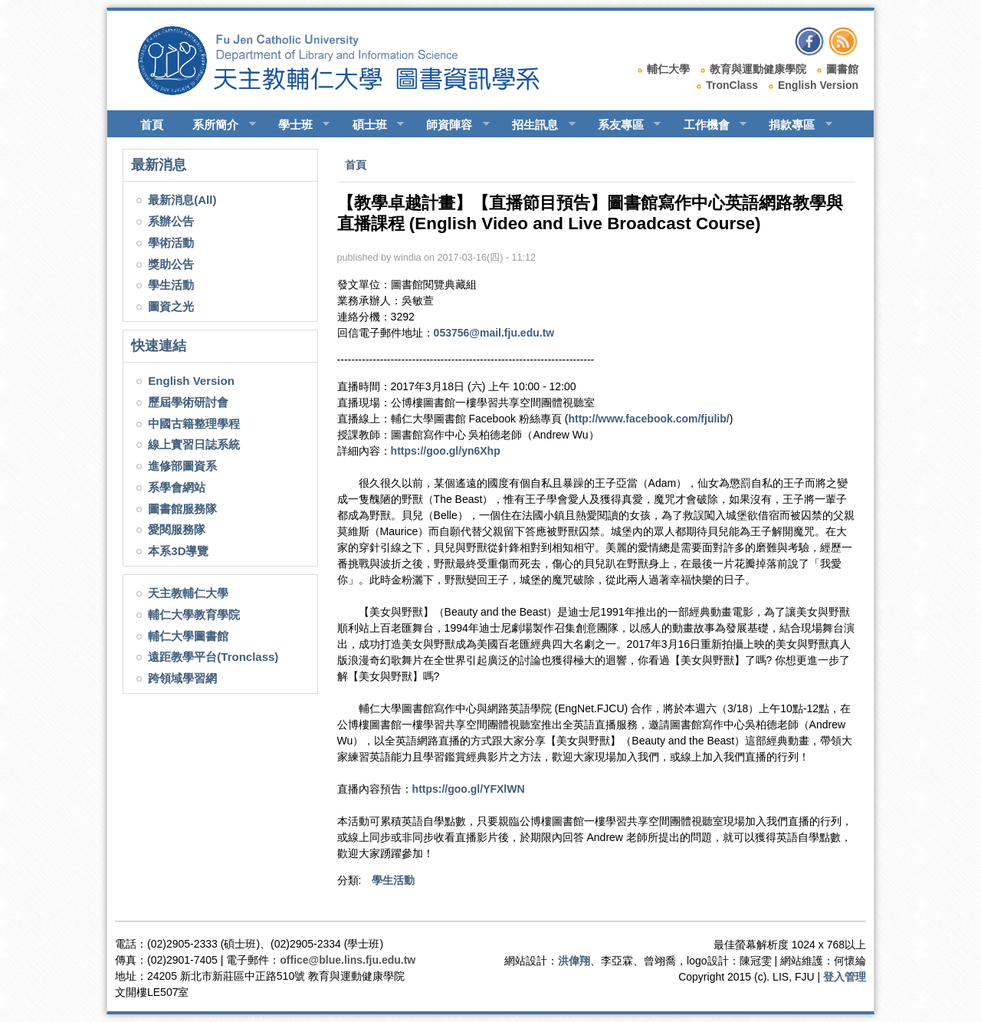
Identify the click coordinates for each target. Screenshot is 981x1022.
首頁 (151, 124)
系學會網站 (176, 487)
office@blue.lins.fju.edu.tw (347, 960)
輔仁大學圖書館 (188, 635)
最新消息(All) (182, 199)
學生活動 (171, 284)
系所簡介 (217, 125)
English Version (818, 85)
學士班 (297, 125)
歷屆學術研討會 (188, 402)
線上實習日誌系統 (194, 444)
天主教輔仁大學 (188, 593)
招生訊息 (537, 125)
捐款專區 (793, 125)
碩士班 (372, 125)
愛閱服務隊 (176, 529)
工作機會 (708, 125)
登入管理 (844, 977)
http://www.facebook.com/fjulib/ (648, 418)
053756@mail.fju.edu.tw (494, 333)
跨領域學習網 (182, 678)
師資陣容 (451, 125)
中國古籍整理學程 (194, 423)
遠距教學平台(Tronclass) (213, 656)
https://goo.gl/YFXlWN (468, 789)
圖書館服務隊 (182, 508)
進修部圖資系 (182, 465)
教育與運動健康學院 (758, 69)
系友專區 (622, 125)
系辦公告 (171, 221)
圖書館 (842, 69)
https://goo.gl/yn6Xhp (445, 451)
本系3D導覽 (178, 550)
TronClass (732, 85)
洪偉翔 (574, 961)
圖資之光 (171, 306)
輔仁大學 (668, 69)
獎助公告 (171, 264)
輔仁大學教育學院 (194, 614)
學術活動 (171, 242)
